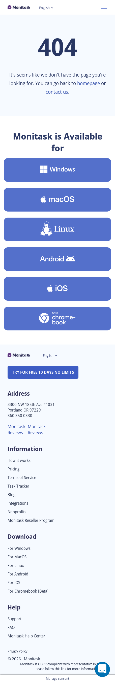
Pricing (13, 469)
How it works (19, 460)
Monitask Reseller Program (31, 520)
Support (14, 619)
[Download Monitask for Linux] (57, 229)
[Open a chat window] (102, 669)
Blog (11, 494)
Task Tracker (18, 486)
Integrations (18, 503)
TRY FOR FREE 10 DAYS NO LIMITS (43, 372)
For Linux (16, 565)
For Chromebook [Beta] (28, 591)
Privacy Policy (17, 651)
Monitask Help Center (26, 636)
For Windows (19, 548)
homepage (88, 83)
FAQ (11, 627)
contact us (57, 91)
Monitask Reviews (16, 429)
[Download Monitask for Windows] (57, 170)
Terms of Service (22, 477)
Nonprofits (17, 512)
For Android (18, 574)
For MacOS (17, 557)
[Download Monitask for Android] (57, 259)
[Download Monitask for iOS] (57, 289)
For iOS (14, 582)
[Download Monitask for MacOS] (57, 200)
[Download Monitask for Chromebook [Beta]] (57, 318)
